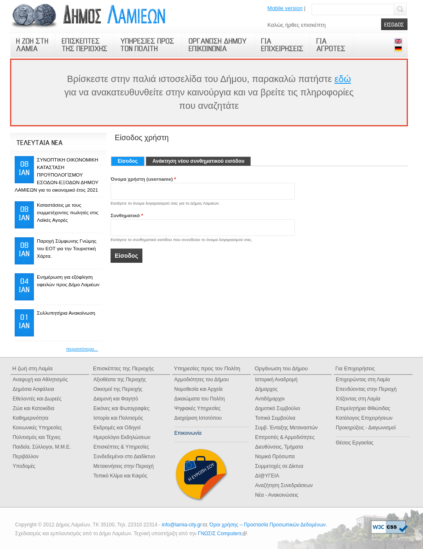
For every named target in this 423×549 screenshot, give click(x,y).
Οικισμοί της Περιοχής (117, 389)
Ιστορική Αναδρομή (276, 379)
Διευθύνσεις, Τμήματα (279, 447)
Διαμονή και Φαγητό (115, 399)
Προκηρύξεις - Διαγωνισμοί (366, 428)
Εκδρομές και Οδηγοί (116, 428)
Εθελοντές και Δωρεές (37, 399)
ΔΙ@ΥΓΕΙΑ (267, 476)
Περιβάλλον (26, 456)
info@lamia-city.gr (184, 525)
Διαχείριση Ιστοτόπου (198, 418)
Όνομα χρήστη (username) (143, 179)
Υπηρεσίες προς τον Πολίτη (207, 368)
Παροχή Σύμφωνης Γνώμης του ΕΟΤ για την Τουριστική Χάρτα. (66, 248)
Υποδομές (24, 466)
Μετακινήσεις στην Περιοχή (123, 466)
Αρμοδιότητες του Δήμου (201, 379)
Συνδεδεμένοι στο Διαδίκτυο (124, 456)
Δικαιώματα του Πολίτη (199, 399)
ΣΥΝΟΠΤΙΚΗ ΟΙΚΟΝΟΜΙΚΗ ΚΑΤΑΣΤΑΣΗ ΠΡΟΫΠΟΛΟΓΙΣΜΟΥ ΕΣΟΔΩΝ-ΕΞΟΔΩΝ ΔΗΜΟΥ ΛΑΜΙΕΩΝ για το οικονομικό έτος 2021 (56, 174)
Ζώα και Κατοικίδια (33, 408)
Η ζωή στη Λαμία (32, 368)
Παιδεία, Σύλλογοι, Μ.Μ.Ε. (42, 447)
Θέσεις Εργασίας (355, 443)
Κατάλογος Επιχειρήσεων (364, 418)
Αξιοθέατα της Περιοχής (119, 379)
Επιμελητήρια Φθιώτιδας (363, 408)
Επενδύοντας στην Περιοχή (366, 389)
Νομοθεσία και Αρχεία (198, 389)
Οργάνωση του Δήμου (281, 368)
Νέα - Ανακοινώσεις (276, 495)
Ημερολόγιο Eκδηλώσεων (121, 437)
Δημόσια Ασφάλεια (33, 389)
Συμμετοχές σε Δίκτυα (279, 466)
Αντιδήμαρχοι (270, 399)
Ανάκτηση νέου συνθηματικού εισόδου (198, 161)
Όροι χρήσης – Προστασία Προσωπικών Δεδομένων (267, 525)
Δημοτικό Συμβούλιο (277, 408)
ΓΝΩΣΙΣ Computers (222, 533)
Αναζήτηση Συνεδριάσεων (284, 485)
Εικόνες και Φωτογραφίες (121, 408)
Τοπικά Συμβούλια (275, 418)
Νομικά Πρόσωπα (275, 456)
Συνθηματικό (127, 215)
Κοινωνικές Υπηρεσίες (37, 428)
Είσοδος (131, 161)
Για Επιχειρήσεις (355, 368)
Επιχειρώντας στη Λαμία (363, 379)
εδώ (343, 79)
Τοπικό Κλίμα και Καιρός (120, 476)
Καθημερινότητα (30, 418)
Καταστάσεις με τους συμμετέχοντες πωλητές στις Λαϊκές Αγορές (67, 212)
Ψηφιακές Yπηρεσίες (197, 408)
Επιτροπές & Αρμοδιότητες (285, 437)
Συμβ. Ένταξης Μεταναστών (286, 428)
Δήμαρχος (266, 389)
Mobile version (285, 8)
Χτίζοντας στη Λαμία (358, 399)
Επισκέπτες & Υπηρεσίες (121, 447)
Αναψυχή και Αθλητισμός (40, 379)
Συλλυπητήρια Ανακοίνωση (66, 313)
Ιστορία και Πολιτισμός (118, 418)
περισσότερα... (82, 348)
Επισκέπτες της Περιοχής (123, 368)
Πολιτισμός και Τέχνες (37, 437)
